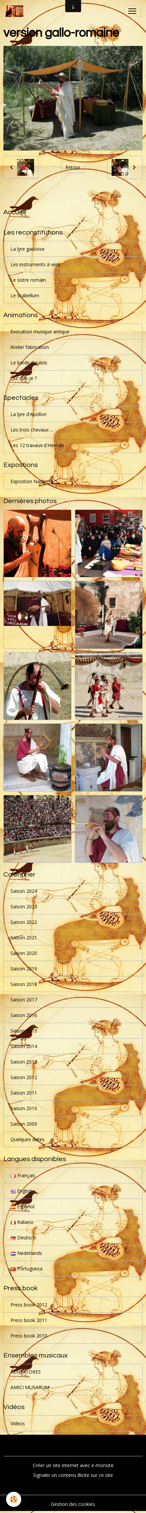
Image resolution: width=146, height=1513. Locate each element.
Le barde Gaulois (28, 362)
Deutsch (22, 1237)
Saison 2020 (23, 953)
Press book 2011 (28, 1320)
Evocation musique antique (39, 331)
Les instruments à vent (35, 264)
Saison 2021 (23, 937)
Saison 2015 (23, 1030)
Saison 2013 (23, 1061)
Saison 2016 (23, 1015)
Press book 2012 (28, 1304)
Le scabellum (24, 295)
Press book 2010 (28, 1335)
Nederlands (26, 1253)
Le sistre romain (28, 280)
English (21, 1191)
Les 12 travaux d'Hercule (37, 445)
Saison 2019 (23, 968)
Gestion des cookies (73, 1504)
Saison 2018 (23, 984)
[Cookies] (13, 1499)
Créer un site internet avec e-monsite (73, 1465)
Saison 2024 (23, 891)
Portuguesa (26, 1268)
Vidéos (17, 1423)
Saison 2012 (23, 1077)
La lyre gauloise (27, 249)
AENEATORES (25, 1372)
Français (22, 1175)
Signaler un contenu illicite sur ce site (73, 1475)
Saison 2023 (23, 906)
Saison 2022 (23, 922)
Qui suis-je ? (23, 378)
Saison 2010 (23, 1108)
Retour (72, 167)
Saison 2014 (23, 1046)
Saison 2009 (23, 1124)
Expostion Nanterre (31, 481)
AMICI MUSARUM (29, 1387)
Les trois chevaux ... (31, 430)
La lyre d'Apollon (28, 414)
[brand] (15, 11)
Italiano (21, 1222)
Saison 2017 (23, 999)
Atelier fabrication (29, 347)
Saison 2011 (23, 1093)
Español (22, 1206)
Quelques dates (27, 1139)
